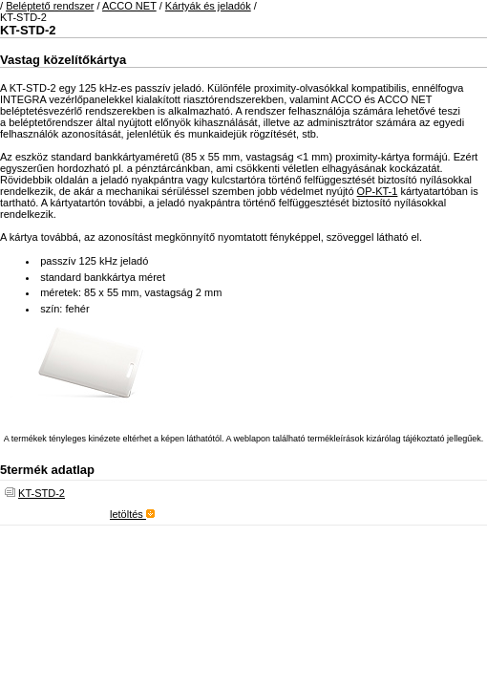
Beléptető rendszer (50, 5)
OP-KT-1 (377, 191)
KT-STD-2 (41, 493)
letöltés (132, 514)
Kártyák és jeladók (208, 5)
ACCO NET (129, 5)
